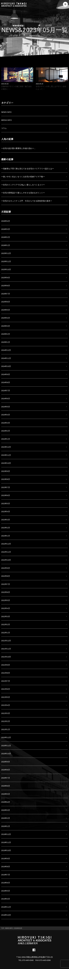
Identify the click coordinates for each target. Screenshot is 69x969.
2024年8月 (5, 382)
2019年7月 (5, 875)
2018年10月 (6, 915)
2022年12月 (6, 544)
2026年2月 (5, 237)
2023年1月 (5, 536)
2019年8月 (5, 866)
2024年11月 (6, 358)
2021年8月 (5, 673)
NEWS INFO (6, 112)
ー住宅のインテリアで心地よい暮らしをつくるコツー (23, 185)
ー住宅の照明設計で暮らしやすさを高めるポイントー (23, 193)
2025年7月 (5, 294)
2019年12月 (6, 834)
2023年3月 (5, 520)
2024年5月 (5, 407)
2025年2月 (5, 334)
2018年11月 (6, 907)
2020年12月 (6, 737)
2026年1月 (5, 245)
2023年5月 (5, 503)
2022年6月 (5, 592)
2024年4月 (5, 415)
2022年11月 (6, 552)
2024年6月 (5, 399)
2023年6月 (5, 495)
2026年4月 (5, 221)
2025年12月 (6, 253)
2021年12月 (6, 641)
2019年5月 (5, 891)
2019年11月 (6, 842)
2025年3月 (5, 326)
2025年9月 (5, 278)
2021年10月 (6, 657)
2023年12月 (6, 447)
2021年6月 (5, 689)
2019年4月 (5, 899)
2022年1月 (5, 633)
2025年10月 (6, 269)
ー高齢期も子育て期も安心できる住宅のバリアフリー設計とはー (27, 169)
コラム (4, 128)
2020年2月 (5, 818)
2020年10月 (6, 754)
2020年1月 (5, 826)
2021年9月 (5, 665)
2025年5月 (5, 310)
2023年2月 (5, 528)
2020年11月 (6, 746)
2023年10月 (6, 463)
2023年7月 (5, 487)
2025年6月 (5, 302)
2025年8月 (5, 286)
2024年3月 (5, 423)
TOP (2, 928)
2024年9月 (5, 374)
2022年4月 (5, 608)
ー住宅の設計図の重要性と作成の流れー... (18, 148)
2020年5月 (5, 794)
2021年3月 (5, 713)
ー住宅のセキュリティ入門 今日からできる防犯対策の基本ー (26, 201)
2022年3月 (5, 616)
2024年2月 (5, 431)
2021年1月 (5, 729)
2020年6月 (5, 786)
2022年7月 (5, 584)
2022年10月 (6, 560)
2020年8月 (5, 770)
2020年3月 (5, 810)
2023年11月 (6, 455)
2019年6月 (5, 883)
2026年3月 (5, 229)
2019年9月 (5, 858)
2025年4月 (5, 318)
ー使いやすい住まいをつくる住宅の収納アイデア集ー (23, 177)
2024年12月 (6, 350)
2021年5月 (5, 697)
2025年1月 (5, 342)
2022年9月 (5, 568)
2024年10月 (6, 366)
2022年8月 (5, 576)
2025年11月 (6, 261)
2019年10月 (6, 850)
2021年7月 (5, 681)
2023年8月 (5, 479)
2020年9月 (5, 762)
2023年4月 (5, 511)
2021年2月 (5, 721)
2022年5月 (5, 600)
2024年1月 (5, 439)
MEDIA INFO (6, 120)
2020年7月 (5, 778)
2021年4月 (5, 705)
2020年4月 (5, 802)
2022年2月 (5, 624)
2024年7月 (5, 390)
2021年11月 (6, 649)
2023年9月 (5, 471)
